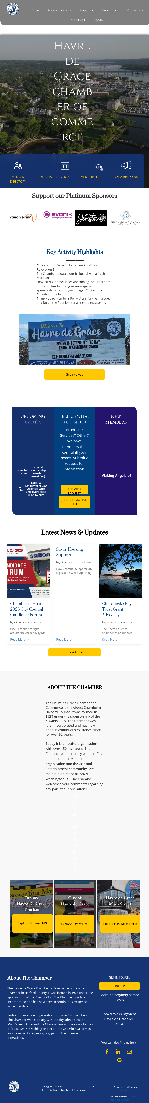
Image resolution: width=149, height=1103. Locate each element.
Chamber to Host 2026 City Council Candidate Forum (26, 609)
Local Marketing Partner (122, 1098)
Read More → (19, 639)
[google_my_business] (119, 1060)
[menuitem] (35, 10)
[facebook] (107, 1052)
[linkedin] (118, 1052)
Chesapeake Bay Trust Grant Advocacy (116, 609)
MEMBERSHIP (90, 177)
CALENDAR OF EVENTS (54, 177)
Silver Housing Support (69, 552)
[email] (129, 1052)
